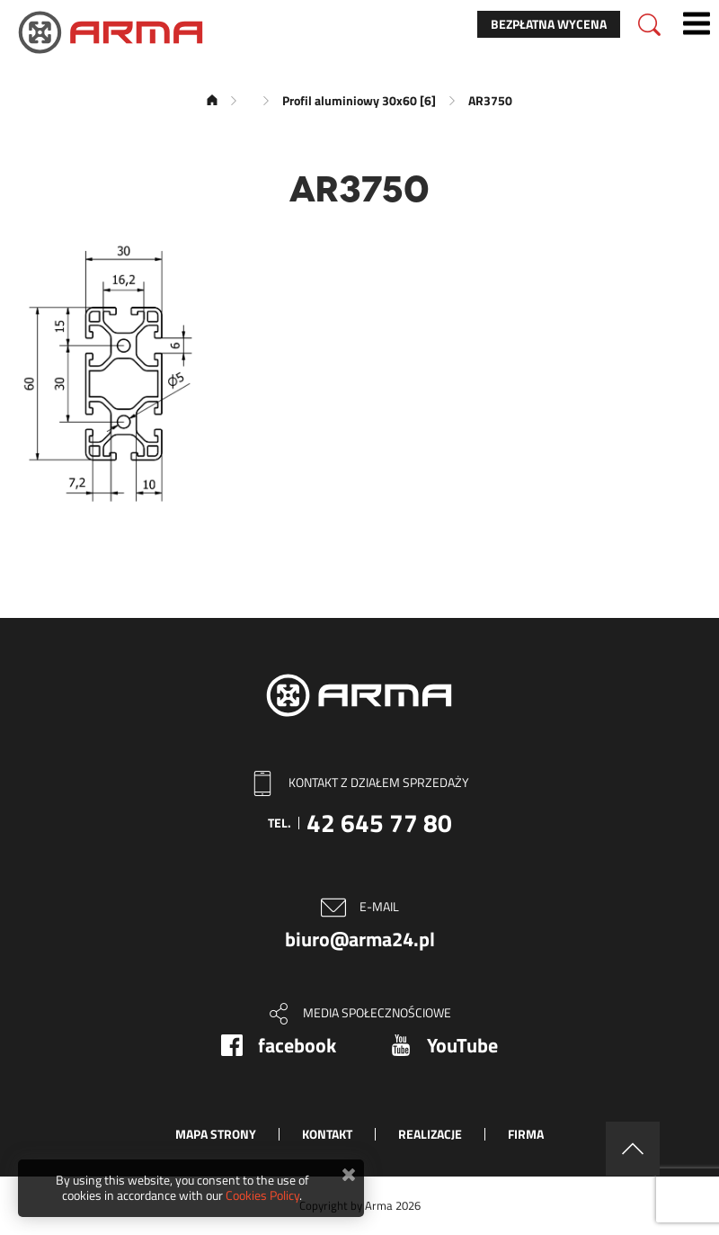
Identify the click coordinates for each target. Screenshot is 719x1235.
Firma (526, 1133)
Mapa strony (215, 1133)
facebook (297, 1045)
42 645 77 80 (379, 822)
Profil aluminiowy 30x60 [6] (359, 100)
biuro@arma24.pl (360, 939)
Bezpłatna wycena (549, 23)
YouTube (462, 1045)
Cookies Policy (262, 1195)
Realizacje (430, 1133)
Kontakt (327, 1133)
